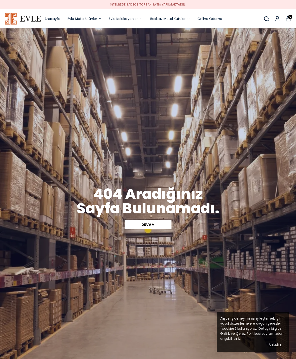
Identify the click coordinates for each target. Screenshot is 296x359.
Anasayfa (52, 18)
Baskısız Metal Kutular (170, 18)
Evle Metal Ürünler (85, 18)
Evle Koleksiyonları (126, 18)
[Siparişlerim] (277, 19)
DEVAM (148, 224)
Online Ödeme (209, 18)
